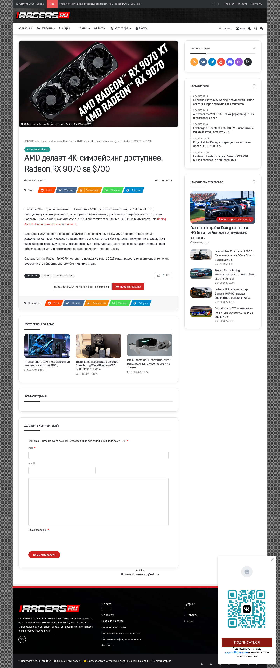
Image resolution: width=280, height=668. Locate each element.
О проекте (108, 614)
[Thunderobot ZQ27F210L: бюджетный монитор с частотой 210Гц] (47, 346)
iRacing (161, 219)
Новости (44, 28)
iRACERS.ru (30, 141)
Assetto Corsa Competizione (42, 224)
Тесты (99, 28)
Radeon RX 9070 (64, 276)
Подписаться (247, 642)
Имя (31, 447)
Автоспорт (119, 28)
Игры (64, 28)
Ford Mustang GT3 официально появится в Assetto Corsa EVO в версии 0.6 (234, 313)
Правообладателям (114, 626)
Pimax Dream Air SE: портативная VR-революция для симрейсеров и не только (149, 364)
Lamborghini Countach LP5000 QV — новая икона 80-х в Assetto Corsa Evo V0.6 (235, 255)
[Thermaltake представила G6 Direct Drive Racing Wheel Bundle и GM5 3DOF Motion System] (98, 346)
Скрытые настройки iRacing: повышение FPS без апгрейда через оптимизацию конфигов (219, 233)
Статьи (81, 28)
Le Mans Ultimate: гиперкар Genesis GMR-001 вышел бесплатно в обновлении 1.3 (233, 293)
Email (31, 463)
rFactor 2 (70, 224)
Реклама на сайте (113, 620)
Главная (229, 3)
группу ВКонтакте (236, 652)
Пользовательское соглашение (121, 633)
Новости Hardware (63, 141)
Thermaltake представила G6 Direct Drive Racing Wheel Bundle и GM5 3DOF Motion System (97, 366)
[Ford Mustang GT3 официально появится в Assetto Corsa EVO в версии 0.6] (201, 311)
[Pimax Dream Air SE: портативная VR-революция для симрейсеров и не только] (150, 345)
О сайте (242, 3)
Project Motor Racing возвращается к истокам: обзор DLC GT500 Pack (100, 3)
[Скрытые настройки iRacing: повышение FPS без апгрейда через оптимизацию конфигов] (223, 207)
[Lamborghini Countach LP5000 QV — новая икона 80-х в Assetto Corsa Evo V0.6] (201, 254)
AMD (46, 276)
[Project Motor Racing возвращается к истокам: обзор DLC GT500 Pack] (201, 273)
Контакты (256, 3)
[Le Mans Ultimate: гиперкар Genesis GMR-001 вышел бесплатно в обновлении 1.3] (201, 292)
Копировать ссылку (128, 286)
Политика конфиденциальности (122, 639)
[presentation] (58, 541)
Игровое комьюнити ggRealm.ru (140, 574)
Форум (141, 28)
